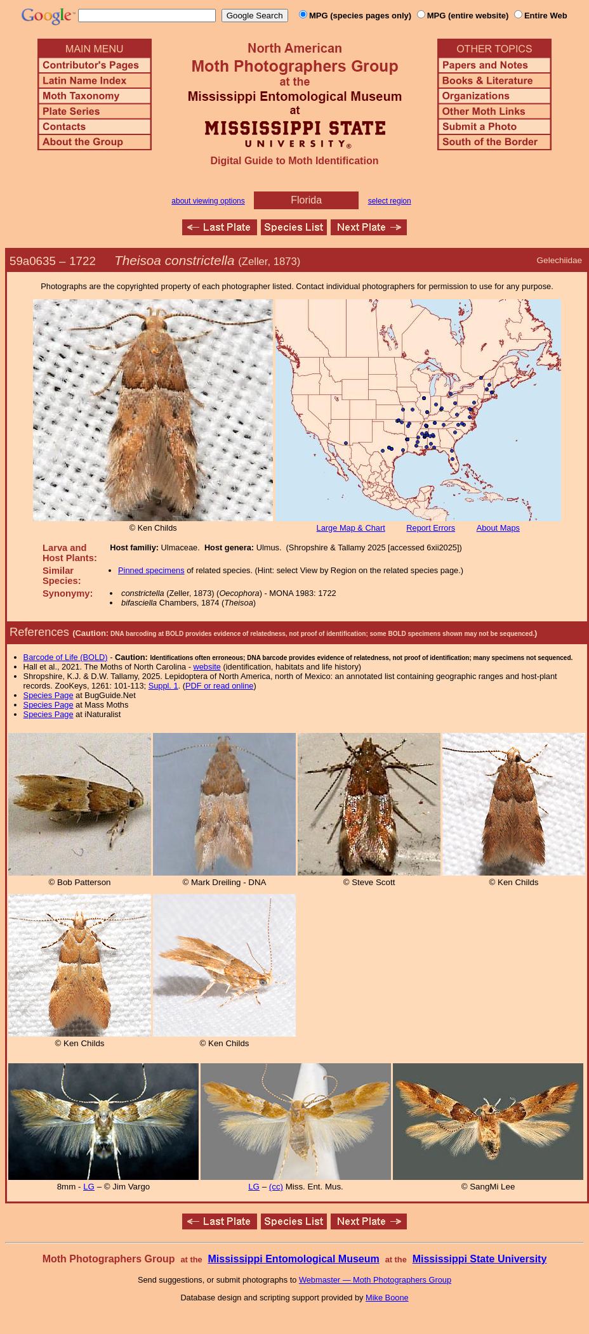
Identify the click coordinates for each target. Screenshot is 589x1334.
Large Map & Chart (351, 528)
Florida (306, 200)
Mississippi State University (480, 1258)
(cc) (276, 1186)
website (207, 666)
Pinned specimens (151, 570)
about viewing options (207, 201)
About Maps (498, 528)
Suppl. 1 (163, 685)
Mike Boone (387, 1297)
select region (389, 201)
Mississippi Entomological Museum (293, 1258)
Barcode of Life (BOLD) (65, 657)
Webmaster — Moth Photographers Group (375, 1280)
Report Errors (430, 528)
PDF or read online (219, 685)
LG (89, 1186)
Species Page (48, 695)
